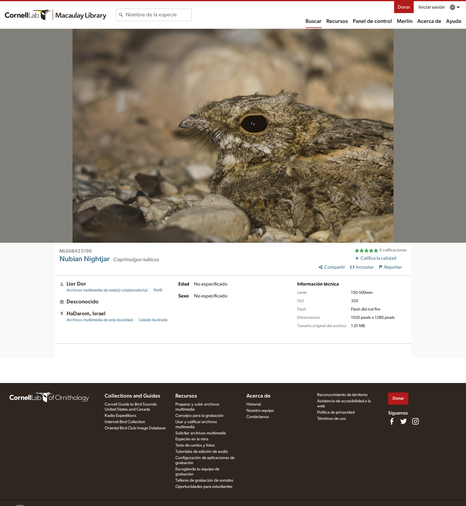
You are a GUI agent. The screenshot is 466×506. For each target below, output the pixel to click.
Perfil (158, 290)
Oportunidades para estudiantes (203, 487)
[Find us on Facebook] (391, 421)
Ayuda (453, 21)
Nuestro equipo (260, 411)
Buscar (314, 21)
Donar (404, 7)
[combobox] (158, 15)
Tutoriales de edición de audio (201, 452)
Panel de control (372, 21)
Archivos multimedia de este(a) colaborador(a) (107, 290)
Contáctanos (257, 417)
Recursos (337, 21)
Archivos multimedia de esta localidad (100, 320)
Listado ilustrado (153, 320)
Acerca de (429, 21)
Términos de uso (331, 419)
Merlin (405, 21)
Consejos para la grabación (199, 416)
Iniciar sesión (431, 7)
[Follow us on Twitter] (403, 421)
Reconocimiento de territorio (342, 395)
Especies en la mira (191, 439)
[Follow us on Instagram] (415, 421)
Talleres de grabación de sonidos (204, 480)
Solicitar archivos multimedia (200, 433)
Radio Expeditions (120, 416)
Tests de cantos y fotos (195, 445)
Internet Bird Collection (125, 422)
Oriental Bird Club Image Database (135, 428)
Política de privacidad (336, 412)
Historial (253, 404)
